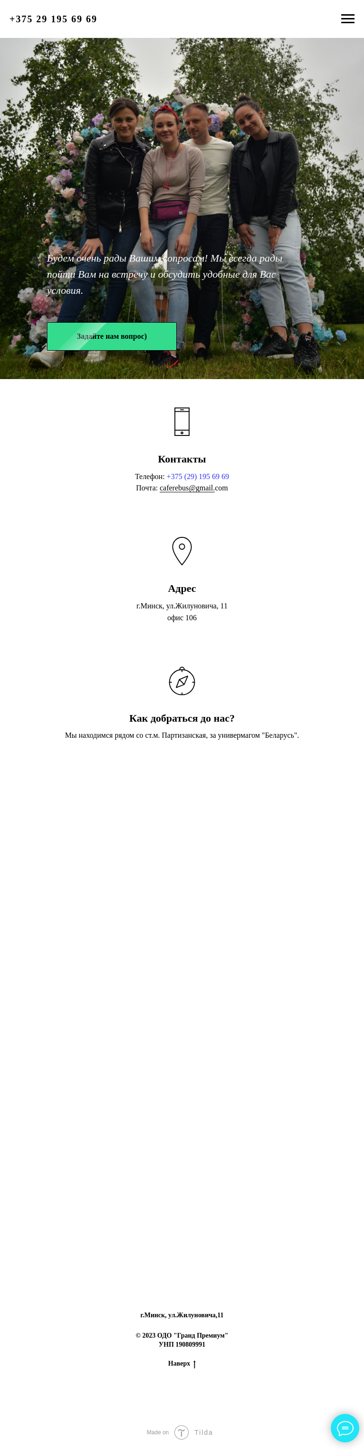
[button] (112, 336)
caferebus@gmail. (187, 488)
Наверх (182, 1364)
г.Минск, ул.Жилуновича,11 (182, 1315)
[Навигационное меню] (348, 19)
